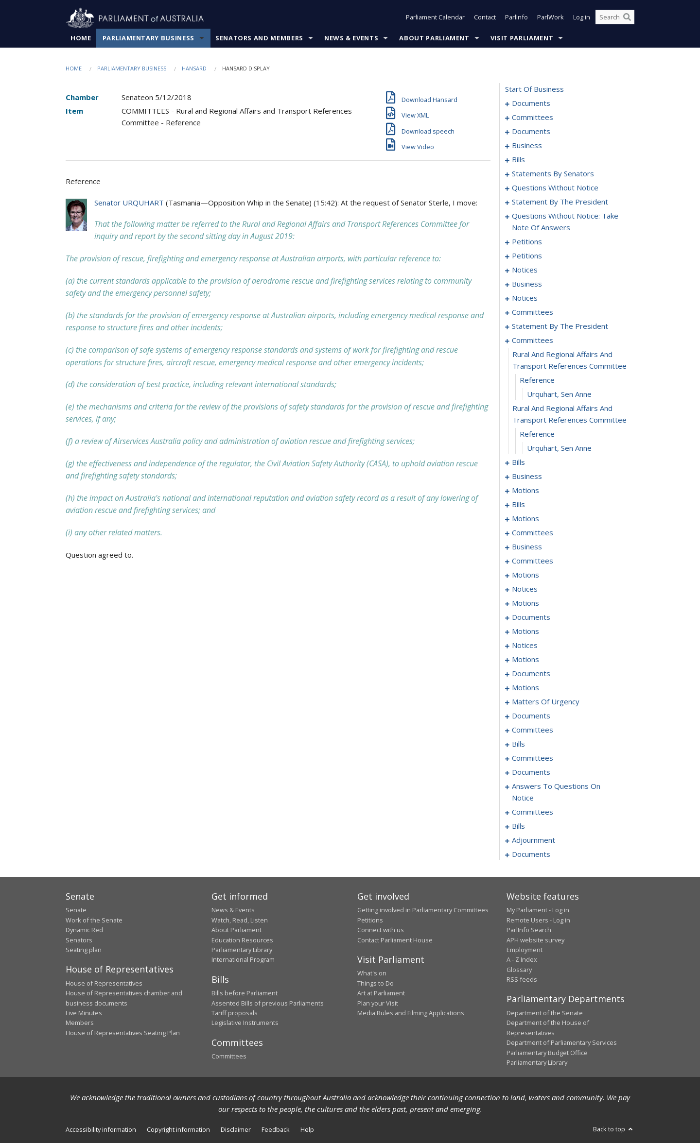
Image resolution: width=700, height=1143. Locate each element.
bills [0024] (518, 160)
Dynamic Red (84, 930)
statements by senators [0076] (553, 174)
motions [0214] (525, 575)
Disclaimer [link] (236, 1130)
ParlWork (550, 18)
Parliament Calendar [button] (435, 18)
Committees (228, 1056)
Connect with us (380, 930)
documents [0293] (531, 716)
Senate (76, 910)
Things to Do (375, 983)
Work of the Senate (94, 920)
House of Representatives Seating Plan (123, 1032)
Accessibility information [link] (101, 1130)
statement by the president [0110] (560, 202)
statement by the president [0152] (560, 326)
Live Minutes (84, 1013)
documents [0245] (531, 617)
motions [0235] (525, 603)
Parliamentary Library (241, 950)
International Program (243, 959)
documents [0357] (531, 854)
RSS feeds (522, 979)
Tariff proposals (234, 1013)
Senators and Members (259, 38)
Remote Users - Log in (538, 920)
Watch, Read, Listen (239, 920)
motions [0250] (525, 631)
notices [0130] (525, 270)
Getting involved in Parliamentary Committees (423, 910)
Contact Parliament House (395, 940)
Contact (485, 18)
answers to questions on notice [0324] (556, 792)
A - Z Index (522, 959)
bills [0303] (518, 744)
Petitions (370, 920)
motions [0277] (525, 688)
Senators (79, 940)
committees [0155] (532, 340)
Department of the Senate (545, 1013)
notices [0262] (525, 645)
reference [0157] (537, 380)
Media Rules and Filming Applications (410, 1013)
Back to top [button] (613, 1129)
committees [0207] (532, 561)
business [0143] (527, 284)
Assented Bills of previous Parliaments (267, 1003)
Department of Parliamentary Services (562, 1043)
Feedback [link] (276, 1130)
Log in (581, 18)
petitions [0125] (527, 256)
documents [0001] (531, 103)
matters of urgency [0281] (545, 702)
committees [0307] (532, 758)
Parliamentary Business (148, 38)
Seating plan (84, 950)
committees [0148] (532, 312)
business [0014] (527, 146)
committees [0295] (532, 730)
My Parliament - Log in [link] (538, 910)
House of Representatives (104, 983)
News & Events (351, 38)
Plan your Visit (377, 1003)
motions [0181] (525, 490)
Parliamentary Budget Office (547, 1052)
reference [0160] (537, 434)
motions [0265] (525, 660)
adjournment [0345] (533, 840)
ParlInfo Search (529, 930)
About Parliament (434, 38)
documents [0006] (531, 131)
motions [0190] (525, 519)
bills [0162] (518, 462)
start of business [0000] (534, 89)
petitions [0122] (527, 242)
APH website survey (535, 940)
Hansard (194, 68)
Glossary (519, 969)
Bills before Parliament (244, 993)
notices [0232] (525, 589)
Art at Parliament (381, 993)
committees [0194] (532, 533)
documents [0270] (531, 674)
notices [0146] (525, 298)
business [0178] (527, 476)
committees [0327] (532, 812)
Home (80, 38)
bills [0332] (518, 826)
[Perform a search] (627, 18)
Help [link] (307, 1130)
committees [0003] (532, 117)
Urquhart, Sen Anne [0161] (559, 448)
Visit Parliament (521, 38)
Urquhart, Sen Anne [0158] (559, 394)
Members (80, 1023)
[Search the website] (614, 18)
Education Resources (242, 940)
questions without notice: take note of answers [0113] (565, 222)
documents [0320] (531, 772)
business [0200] (527, 547)
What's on (371, 973)
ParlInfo (516, 18)
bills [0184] (518, 505)
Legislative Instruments (245, 1023)
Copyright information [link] (178, 1130)
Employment (524, 950)
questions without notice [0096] (555, 188)
